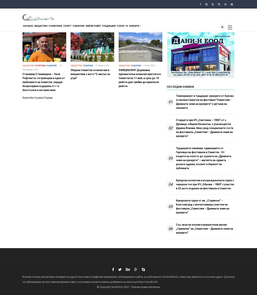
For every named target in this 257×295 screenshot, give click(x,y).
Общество (46, 28)
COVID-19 (148, 28)
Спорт (79, 28)
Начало (29, 28)
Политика (64, 28)
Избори (164, 28)
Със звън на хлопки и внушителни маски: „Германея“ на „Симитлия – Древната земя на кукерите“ (204, 228)
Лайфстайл (112, 28)
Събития (93, 28)
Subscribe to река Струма (37, 97)
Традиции (131, 28)
